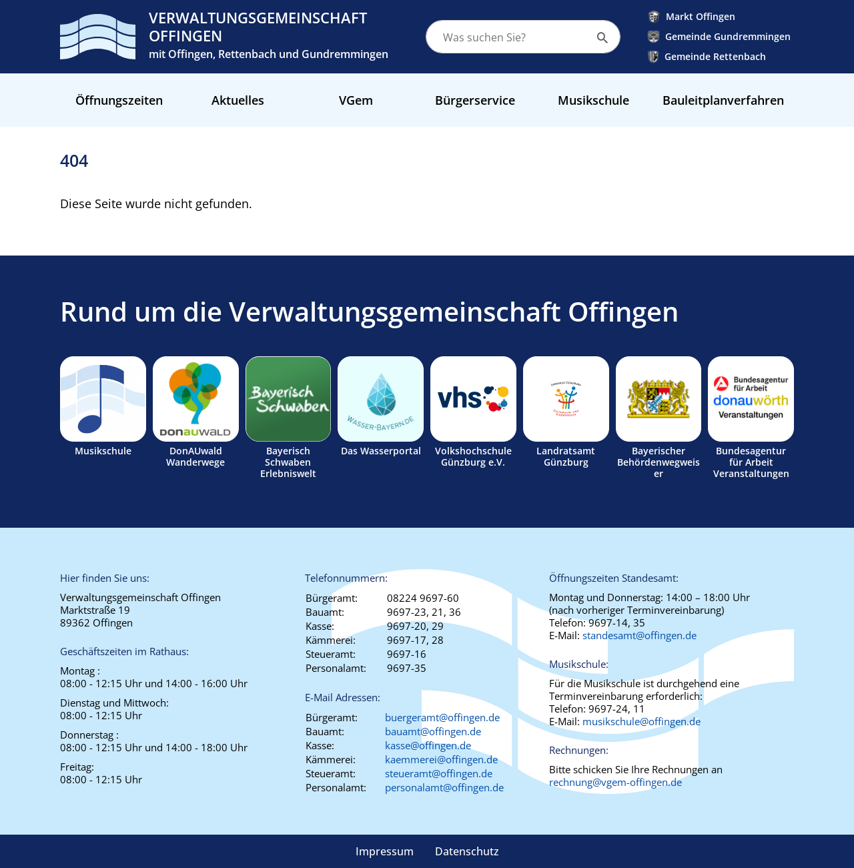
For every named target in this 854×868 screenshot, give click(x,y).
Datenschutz (467, 851)
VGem (356, 100)
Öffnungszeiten (119, 100)
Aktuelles (237, 100)
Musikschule (593, 100)
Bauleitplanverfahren (723, 100)
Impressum (385, 851)
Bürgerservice (475, 100)
